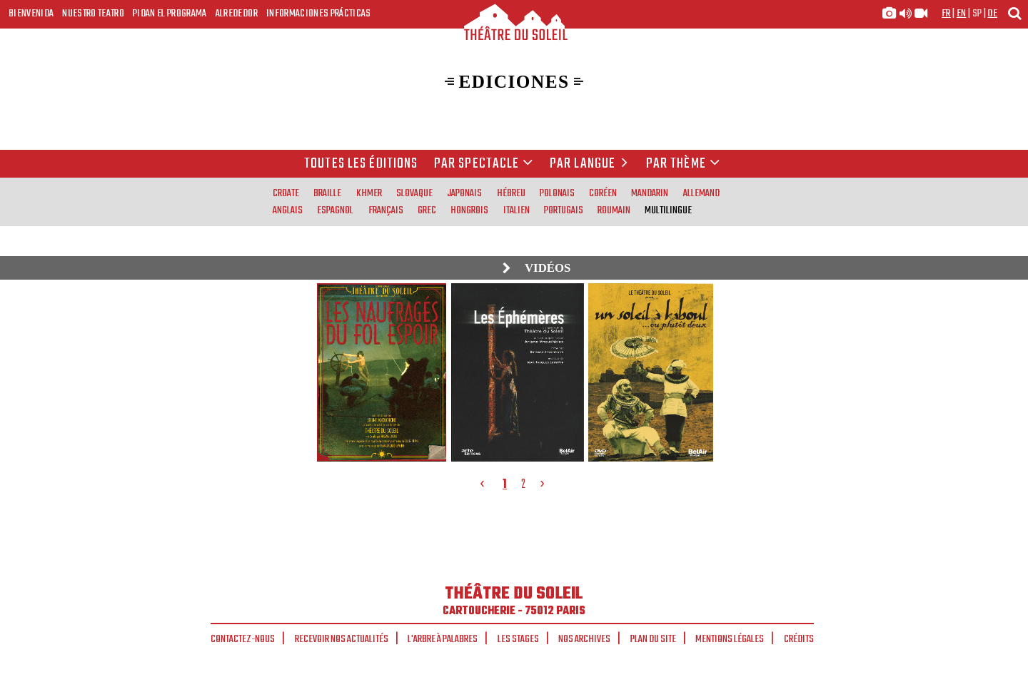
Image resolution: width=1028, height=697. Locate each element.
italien (516, 210)
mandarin (649, 193)
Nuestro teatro (93, 13)
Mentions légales (729, 639)
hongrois (469, 210)
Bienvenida (31, 13)
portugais (563, 210)
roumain (614, 210)
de (992, 13)
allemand (701, 193)
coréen (603, 193)
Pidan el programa (170, 13)
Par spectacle (484, 164)
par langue (591, 164)
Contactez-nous (243, 639)
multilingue (668, 210)
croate (286, 193)
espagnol (335, 210)
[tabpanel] (516, 372)
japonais (464, 193)
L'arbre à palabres (443, 639)
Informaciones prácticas (318, 13)
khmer (369, 193)
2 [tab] (523, 484)
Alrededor (237, 13)
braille (327, 193)
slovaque (414, 193)
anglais (288, 210)
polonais (557, 193)
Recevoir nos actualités (341, 639)
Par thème (683, 164)
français (385, 210)
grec (427, 210)
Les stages (518, 639)
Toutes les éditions (361, 164)
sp (977, 13)
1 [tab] (505, 484)
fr (946, 13)
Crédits (799, 639)
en (962, 13)
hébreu (511, 193)
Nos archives (584, 639)
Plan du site (653, 639)
